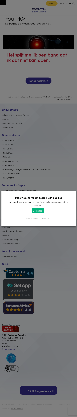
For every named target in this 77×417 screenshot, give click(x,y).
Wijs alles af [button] (45, 218)
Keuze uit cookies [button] (32, 218)
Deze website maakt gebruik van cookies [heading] (38, 197)
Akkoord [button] (38, 210)
